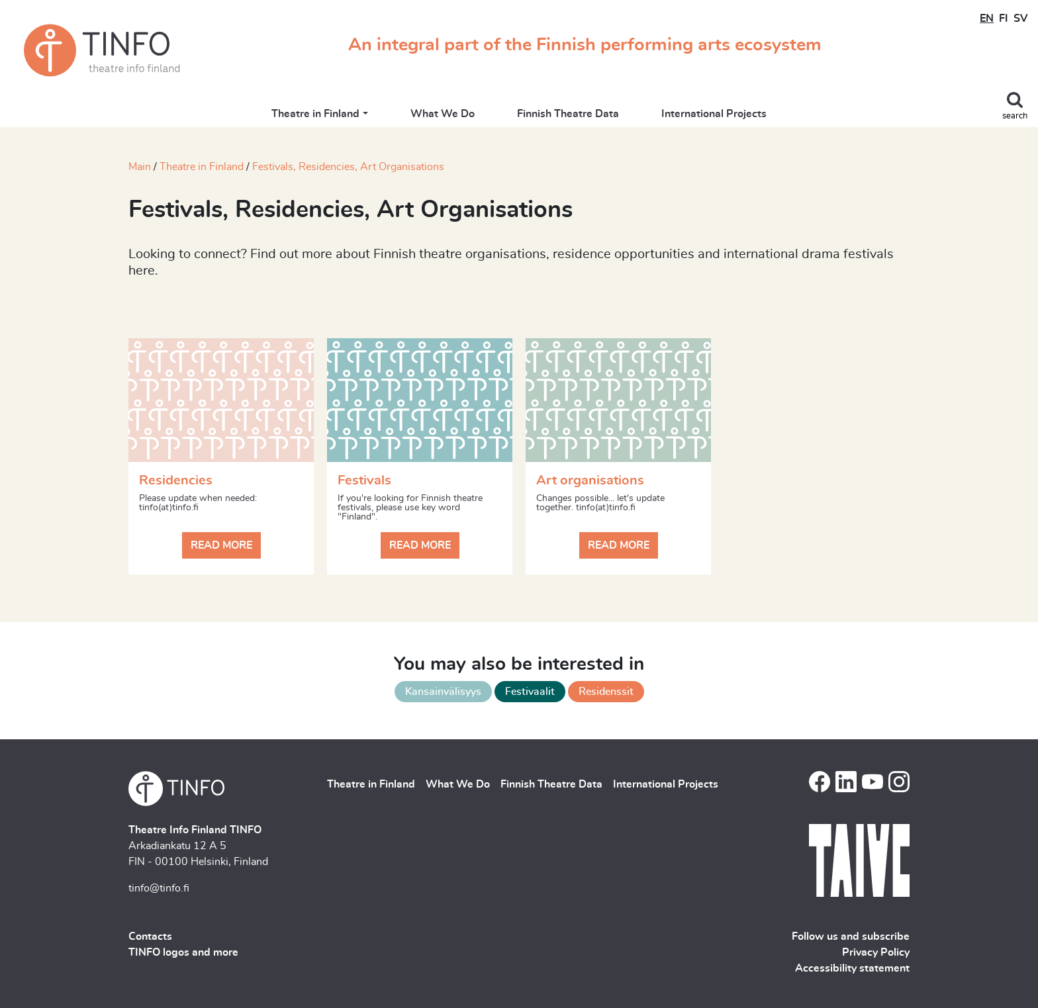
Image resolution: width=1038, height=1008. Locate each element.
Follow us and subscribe (851, 936)
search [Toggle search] (1014, 116)
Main (139, 166)
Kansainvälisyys (443, 691)
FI (1003, 18)
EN (987, 18)
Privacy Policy (876, 952)
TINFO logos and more (183, 952)
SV (1020, 18)
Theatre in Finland (315, 114)
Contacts (150, 936)
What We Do (442, 114)
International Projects (714, 114)
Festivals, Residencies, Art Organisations (348, 166)
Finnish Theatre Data (568, 114)
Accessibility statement (852, 968)
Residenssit (606, 691)
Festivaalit (530, 691)
